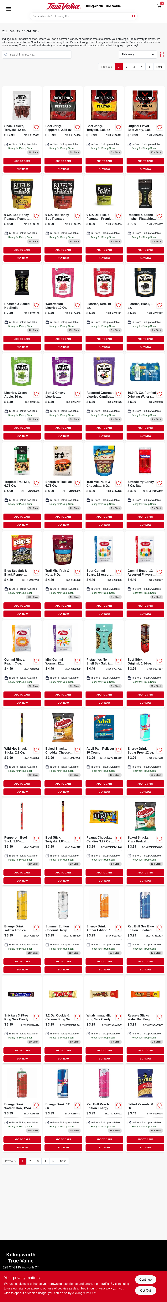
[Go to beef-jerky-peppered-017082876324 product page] (63, 130)
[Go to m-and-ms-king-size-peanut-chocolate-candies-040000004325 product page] (104, 841)
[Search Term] (84, 16)
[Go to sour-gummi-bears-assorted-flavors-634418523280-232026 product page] (104, 575)
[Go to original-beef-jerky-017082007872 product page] (145, 130)
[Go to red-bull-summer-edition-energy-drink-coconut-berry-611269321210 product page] (63, 930)
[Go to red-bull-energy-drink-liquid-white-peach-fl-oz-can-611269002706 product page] (104, 1108)
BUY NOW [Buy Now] (22, 169)
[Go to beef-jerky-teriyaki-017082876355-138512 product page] (104, 130)
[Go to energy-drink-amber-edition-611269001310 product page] (104, 930)
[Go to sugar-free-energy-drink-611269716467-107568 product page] (145, 753)
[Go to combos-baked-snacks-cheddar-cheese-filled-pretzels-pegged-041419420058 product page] (63, 753)
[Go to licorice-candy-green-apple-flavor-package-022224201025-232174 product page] (22, 397)
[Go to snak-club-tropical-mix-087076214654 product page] (22, 486)
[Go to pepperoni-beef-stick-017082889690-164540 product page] (22, 841)
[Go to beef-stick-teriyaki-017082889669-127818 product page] (63, 841)
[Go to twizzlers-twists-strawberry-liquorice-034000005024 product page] (145, 486)
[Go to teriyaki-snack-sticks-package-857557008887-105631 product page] (22, 130)
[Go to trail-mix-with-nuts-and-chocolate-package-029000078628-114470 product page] (104, 486)
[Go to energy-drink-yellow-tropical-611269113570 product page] (22, 930)
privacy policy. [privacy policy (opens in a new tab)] (105, 1288)
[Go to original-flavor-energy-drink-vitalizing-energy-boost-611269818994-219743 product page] (63, 1108)
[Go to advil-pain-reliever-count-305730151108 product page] (104, 753)
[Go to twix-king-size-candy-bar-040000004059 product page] (63, 1019)
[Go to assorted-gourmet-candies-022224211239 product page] (104, 397)
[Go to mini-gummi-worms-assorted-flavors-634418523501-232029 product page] (63, 663)
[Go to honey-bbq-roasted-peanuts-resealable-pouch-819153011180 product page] (63, 219)
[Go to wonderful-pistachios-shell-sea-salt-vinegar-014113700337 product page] (104, 663)
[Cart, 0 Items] (159, 6)
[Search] (134, 16)
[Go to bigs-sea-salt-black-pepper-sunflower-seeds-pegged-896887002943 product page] (22, 575)
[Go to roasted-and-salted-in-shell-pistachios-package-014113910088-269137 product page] (145, 219)
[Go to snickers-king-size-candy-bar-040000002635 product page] (22, 1019)
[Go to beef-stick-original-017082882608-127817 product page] (145, 663)
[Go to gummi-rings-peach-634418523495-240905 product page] (22, 663)
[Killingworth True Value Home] (63, 6)
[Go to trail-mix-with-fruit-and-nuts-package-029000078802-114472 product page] (63, 575)
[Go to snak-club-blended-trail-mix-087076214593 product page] (63, 486)
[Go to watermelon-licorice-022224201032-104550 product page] (63, 308)
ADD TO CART (22, 161)
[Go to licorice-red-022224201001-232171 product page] (104, 308)
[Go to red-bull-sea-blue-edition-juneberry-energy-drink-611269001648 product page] (145, 930)
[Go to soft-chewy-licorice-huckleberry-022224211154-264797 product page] (63, 397)
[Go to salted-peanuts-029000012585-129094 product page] (145, 1108)
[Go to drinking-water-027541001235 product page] (145, 397)
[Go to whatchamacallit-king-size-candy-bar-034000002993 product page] (104, 1019)
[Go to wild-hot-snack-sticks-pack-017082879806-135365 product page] (22, 753)
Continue (145, 1279)
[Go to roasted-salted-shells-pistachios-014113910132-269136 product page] (22, 308)
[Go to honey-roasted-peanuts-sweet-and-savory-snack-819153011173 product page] (22, 219)
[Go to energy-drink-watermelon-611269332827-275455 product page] (22, 1108)
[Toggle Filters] (162, 54)
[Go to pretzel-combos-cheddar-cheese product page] (145, 841)
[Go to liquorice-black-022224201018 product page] (145, 308)
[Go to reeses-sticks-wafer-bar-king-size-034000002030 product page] (145, 1019)
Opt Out (145, 1290)
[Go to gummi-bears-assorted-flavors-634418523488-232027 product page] (145, 575)
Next (159, 66)
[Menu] (8, 8)
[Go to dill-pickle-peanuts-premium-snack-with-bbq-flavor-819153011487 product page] (104, 219)
